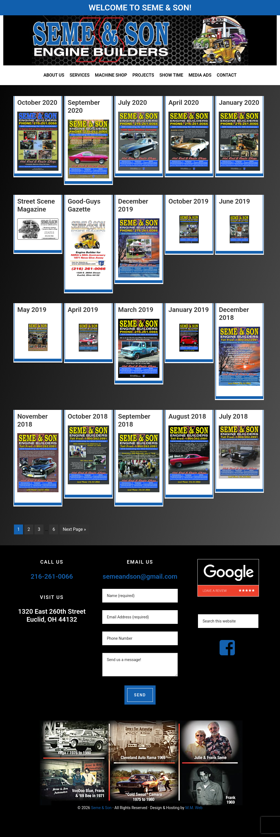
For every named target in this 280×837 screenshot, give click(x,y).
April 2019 (83, 310)
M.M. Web (194, 808)
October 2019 (188, 201)
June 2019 (234, 201)
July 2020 (132, 102)
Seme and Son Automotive (140, 40)
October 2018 (88, 416)
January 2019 (188, 310)
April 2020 (183, 102)
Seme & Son (101, 808)
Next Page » (74, 529)
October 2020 (37, 102)
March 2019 (135, 310)
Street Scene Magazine (36, 205)
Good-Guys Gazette (84, 205)
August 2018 (187, 416)
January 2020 (239, 102)
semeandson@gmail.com (140, 576)
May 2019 (31, 310)
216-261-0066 (52, 576)
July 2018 (233, 416)
